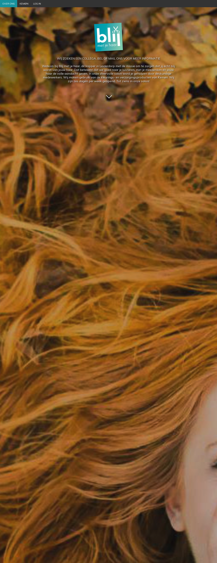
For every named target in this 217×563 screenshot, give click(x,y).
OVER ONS (8, 3)
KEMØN (24, 3)
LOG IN (37, 3)
